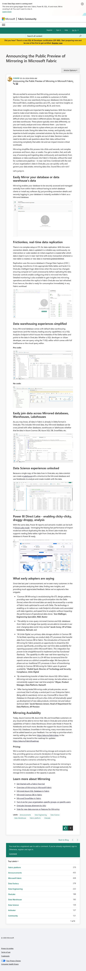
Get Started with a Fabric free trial (31, 783)
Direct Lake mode (22, 527)
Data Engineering (41, 815)
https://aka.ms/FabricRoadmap (26, 741)
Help (66, 30)
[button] (73, 82)
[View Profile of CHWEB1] (16, 78)
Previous (67, 920)
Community (13, 915)
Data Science (54, 815)
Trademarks (5, 956)
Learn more (6, 11)
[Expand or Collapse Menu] (3, 24)
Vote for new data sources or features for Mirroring (38, 809)
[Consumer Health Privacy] (43, 964)
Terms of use (5, 952)
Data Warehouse (20, 818)
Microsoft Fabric (15, 878)
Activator (12, 910)
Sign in (58, 30)
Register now (57, 43)
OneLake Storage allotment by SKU (31, 805)
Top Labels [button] (12, 861)
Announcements (25, 815)
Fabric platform (35, 818)
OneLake (47, 818)
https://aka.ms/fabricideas (48, 735)
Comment (13, 854)
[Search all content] (54, 36)
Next (78, 920)
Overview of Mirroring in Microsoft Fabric (34, 787)
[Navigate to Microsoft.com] (8, 19)
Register (49, 30)
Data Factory (13, 883)
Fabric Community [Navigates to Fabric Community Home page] (27, 18)
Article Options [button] (70, 70)
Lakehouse (27, 476)
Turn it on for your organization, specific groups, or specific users (44, 802)
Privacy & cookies (7, 948)
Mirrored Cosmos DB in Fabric (29, 794)
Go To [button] (74, 30)
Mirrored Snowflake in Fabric (29, 798)
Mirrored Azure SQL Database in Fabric (33, 791)
